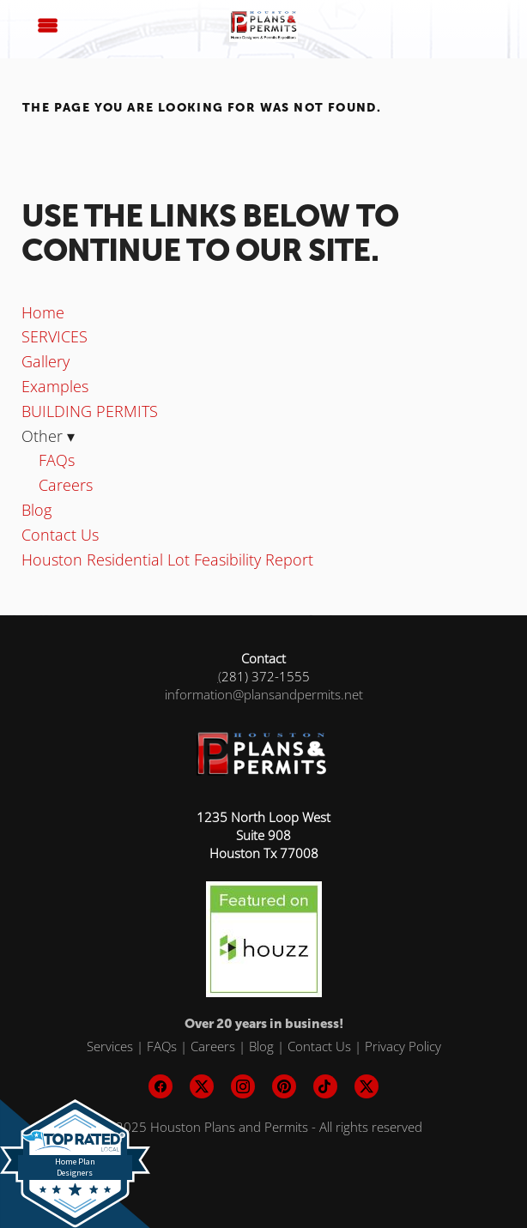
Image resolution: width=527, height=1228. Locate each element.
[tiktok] (325, 1086)
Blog (36, 510)
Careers (66, 485)
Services (110, 1046)
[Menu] (48, 26)
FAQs (57, 460)
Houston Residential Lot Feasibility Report (167, 559)
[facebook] (160, 1086)
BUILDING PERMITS (89, 411)
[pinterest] (284, 1086)
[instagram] (243, 1086)
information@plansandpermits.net (264, 694)
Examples (54, 386)
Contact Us (60, 534)
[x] (202, 1086)
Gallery (45, 361)
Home (42, 312)
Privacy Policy (403, 1046)
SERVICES (54, 336)
